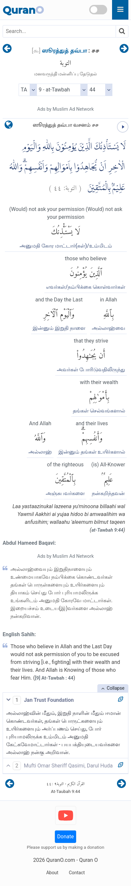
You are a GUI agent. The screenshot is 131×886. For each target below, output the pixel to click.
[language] (9, 126)
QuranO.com (60, 860)
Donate (65, 836)
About (52, 872)
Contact (77, 872)
